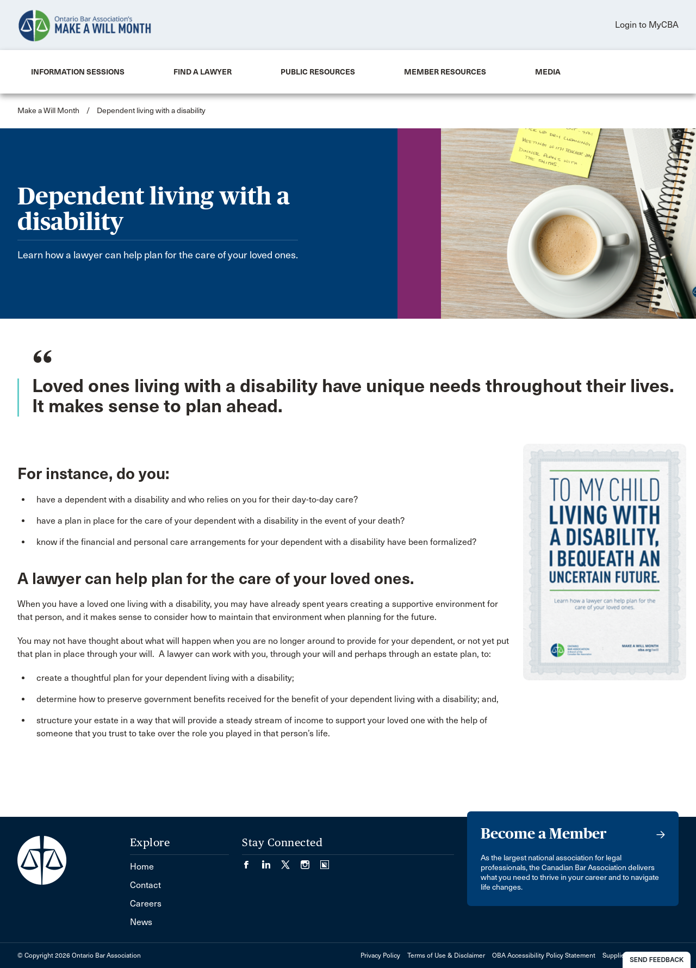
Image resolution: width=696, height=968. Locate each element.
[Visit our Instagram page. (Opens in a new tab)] (310, 861)
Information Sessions (78, 72)
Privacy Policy (380, 955)
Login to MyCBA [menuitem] (647, 25)
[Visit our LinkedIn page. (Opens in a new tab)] (271, 861)
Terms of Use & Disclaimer (446, 955)
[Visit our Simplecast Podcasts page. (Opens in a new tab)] (324, 861)
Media (548, 72)
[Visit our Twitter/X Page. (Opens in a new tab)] (291, 861)
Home (142, 866)
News (141, 922)
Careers (145, 903)
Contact (145, 885)
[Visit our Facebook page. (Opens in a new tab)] (252, 861)
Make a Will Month (48, 110)
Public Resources (318, 72)
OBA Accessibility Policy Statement (543, 955)
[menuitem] (78, 72)
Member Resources (445, 72)
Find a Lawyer (202, 72)
